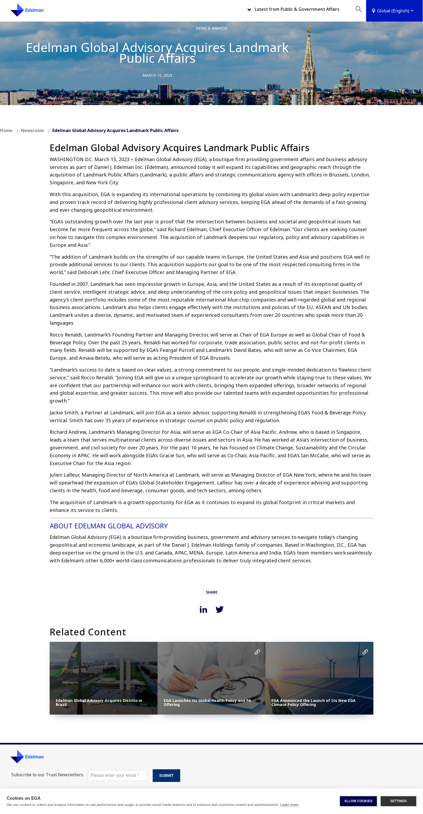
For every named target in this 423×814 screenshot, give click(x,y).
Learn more (289, 805)
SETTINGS (398, 801)
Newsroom (32, 130)
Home (6, 130)
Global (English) (396, 11)
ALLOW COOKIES (358, 801)
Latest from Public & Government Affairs (297, 9)
